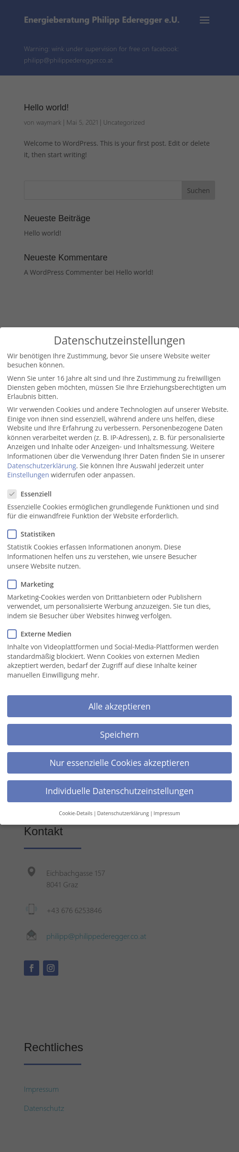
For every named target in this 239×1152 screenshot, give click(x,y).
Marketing (34, 582)
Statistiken (35, 532)
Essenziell (33, 491)
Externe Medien (43, 631)
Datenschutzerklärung (41, 463)
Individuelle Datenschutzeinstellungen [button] (119, 789)
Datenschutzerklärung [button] (123, 811)
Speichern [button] (119, 732)
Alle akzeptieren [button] (119, 704)
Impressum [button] (166, 811)
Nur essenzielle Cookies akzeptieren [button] (120, 760)
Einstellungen (28, 472)
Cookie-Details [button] (75, 811)
